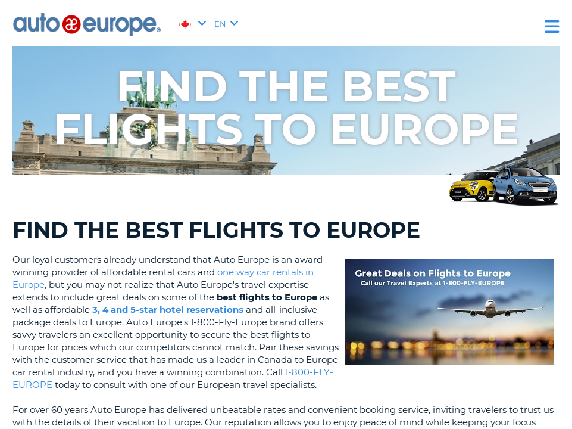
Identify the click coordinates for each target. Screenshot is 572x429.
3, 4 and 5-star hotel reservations (167, 309)
